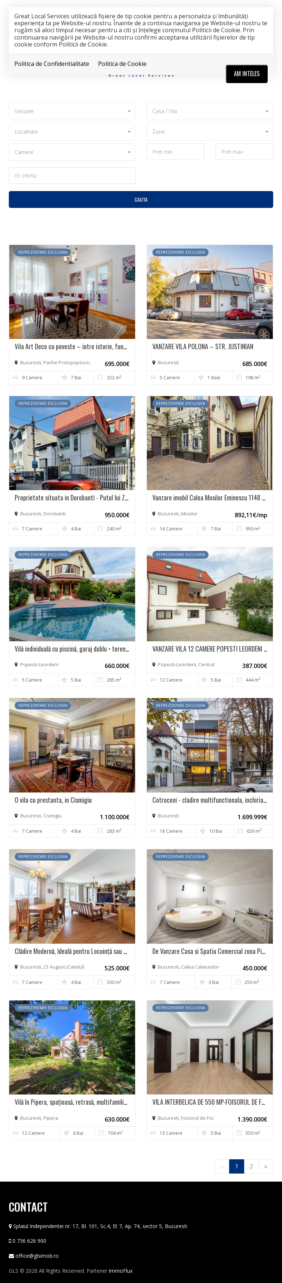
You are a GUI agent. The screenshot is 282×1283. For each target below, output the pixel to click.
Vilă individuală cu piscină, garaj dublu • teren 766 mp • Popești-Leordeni (104, 648)
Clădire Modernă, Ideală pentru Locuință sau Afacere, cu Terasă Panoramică (107, 951)
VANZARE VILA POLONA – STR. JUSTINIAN (202, 346)
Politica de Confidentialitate (51, 64)
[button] (72, 111)
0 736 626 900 (29, 1240)
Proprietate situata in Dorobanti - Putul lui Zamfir (76, 497)
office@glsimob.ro (37, 1255)
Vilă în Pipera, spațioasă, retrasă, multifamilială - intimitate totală (96, 1102)
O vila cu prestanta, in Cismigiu (53, 800)
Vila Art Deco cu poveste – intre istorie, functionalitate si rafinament (101, 346)
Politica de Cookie (122, 64)
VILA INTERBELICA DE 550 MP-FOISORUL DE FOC (210, 1102)
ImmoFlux (121, 1270)
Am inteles (247, 73)
